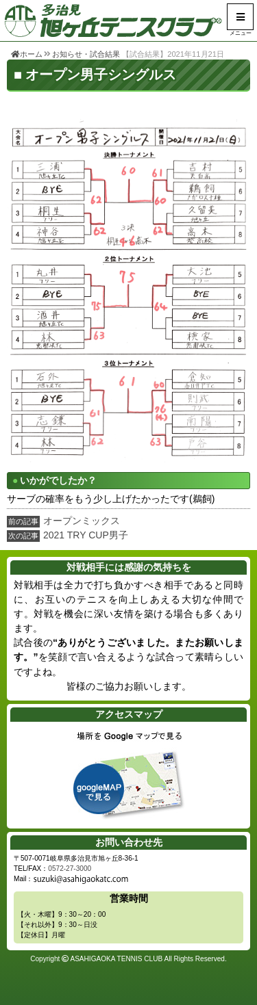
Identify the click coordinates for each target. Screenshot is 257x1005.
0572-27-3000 (69, 868)
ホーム (26, 54)
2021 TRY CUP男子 (85, 535)
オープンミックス (81, 520)
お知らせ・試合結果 (86, 54)
